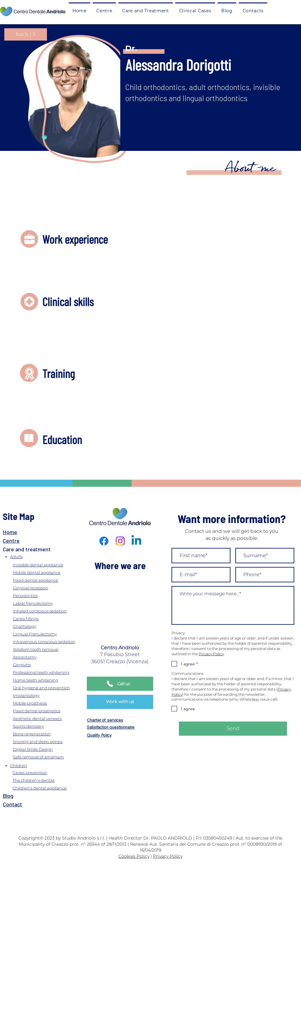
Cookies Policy (133, 856)
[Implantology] (50, 695)
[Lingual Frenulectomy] (50, 633)
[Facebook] (104, 541)
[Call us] (120, 684)
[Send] (233, 729)
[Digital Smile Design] (50, 749)
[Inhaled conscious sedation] (50, 610)
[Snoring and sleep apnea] (50, 741)
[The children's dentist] (48, 780)
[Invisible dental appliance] (50, 564)
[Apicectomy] (50, 656)
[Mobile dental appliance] (50, 572)
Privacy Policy (168, 856)
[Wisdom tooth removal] (50, 649)
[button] (145, 10)
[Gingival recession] (50, 587)
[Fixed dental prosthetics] (50, 710)
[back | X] (25, 34)
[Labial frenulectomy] (50, 603)
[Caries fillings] (50, 618)
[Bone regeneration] (50, 733)
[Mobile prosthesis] (50, 702)
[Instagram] (120, 541)
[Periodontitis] (50, 595)
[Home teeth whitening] (50, 679)
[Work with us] (120, 702)
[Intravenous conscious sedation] (50, 641)
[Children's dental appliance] (48, 788)
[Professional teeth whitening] (50, 672)
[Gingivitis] (50, 664)
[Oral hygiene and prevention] (50, 687)
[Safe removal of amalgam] (50, 756)
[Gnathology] (50, 626)
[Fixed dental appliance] (50, 580)
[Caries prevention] (48, 772)
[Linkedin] (136, 541)
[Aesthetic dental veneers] (50, 718)
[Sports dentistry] (50, 726)
